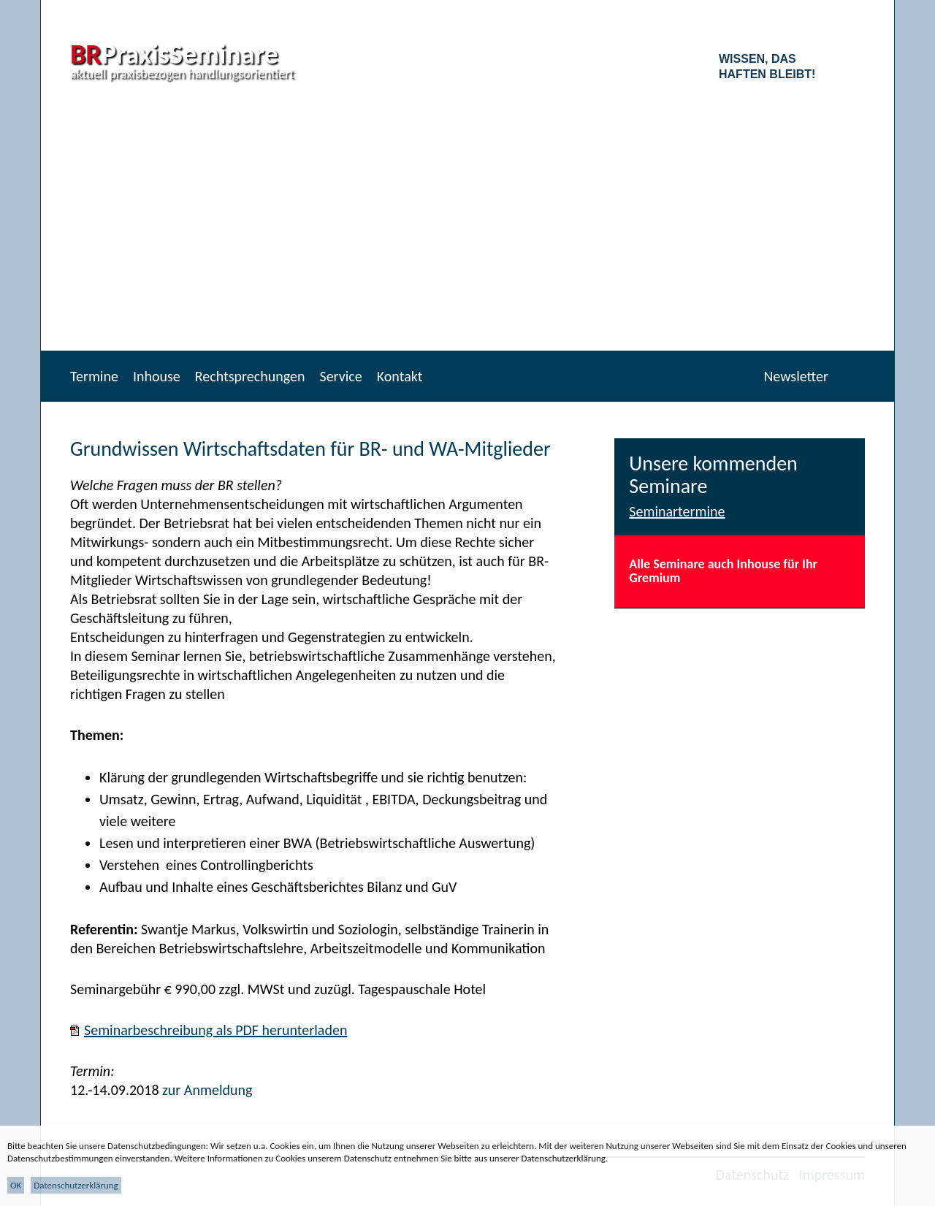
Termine (94, 376)
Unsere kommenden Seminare (713, 475)
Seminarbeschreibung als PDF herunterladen (215, 1030)
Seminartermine (677, 511)
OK (15, 1185)
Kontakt (400, 376)
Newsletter (795, 376)
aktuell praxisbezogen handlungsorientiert (182, 74)
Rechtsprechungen (250, 376)
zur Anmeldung (207, 1090)
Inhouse (156, 376)
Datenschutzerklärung (76, 1185)
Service (340, 376)
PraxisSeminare (174, 54)
